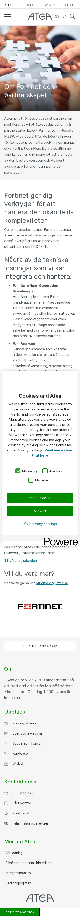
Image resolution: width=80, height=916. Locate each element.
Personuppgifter (17, 883)
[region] (40, 457)
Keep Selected (40, 498)
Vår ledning (13, 853)
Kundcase (16, 753)
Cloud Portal (70, 6)
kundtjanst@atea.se (52, 583)
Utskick (14, 763)
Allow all (40, 511)
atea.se (10, 5)
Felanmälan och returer (26, 823)
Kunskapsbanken (21, 723)
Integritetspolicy (17, 873)
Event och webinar (23, 733)
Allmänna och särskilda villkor (27, 863)
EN (65, 16)
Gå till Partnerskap (42, 646)
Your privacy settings (40, 524)
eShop (30, 5)
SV (57, 16)
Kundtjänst (16, 813)
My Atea (50, 5)
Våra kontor (17, 803)
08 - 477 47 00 (20, 793)
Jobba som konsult (23, 743)
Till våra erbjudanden (20, 560)
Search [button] (72, 16)
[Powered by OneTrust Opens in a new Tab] (59, 538)
